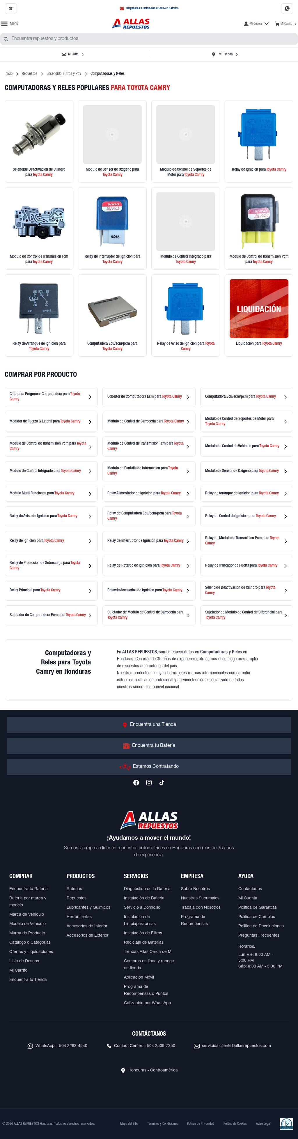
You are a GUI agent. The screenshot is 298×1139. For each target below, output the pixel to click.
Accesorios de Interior (87, 926)
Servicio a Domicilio (142, 908)
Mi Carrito (18, 971)
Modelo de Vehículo (27, 924)
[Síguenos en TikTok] (162, 783)
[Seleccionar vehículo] (73, 54)
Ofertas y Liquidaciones (31, 952)
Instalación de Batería (144, 898)
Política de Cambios (256, 917)
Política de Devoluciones (261, 926)
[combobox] (149, 39)
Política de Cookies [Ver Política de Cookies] (235, 1124)
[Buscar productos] (5, 39)
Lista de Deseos (24, 961)
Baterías (74, 889)
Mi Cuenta (247, 898)
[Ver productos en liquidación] (259, 315)
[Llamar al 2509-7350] (11, 8)
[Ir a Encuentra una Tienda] (149, 725)
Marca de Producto (27, 933)
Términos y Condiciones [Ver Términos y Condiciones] (162, 1124)
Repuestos (29, 74)
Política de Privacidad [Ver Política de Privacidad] (200, 1124)
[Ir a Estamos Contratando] (149, 767)
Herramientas (79, 917)
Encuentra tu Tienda (28, 980)
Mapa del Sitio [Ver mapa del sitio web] (129, 1124)
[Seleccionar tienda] (225, 54)
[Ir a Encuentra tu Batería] (149, 746)
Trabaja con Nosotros (201, 908)
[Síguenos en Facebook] (136, 783)
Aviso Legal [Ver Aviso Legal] (263, 1124)
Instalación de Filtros (143, 933)
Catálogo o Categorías (30, 943)
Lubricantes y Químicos (88, 908)
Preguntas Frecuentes (258, 936)
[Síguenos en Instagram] (149, 783)
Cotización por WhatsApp (147, 1003)
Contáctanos (250, 889)
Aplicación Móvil (139, 978)
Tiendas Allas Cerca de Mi (148, 952)
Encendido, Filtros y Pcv (64, 74)
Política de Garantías (257, 908)
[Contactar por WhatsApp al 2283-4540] (287, 8)
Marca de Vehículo (26, 915)
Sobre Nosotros (195, 889)
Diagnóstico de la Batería (147, 889)
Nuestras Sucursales (200, 898)
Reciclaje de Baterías (144, 943)
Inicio (9, 74)
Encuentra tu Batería (28, 889)
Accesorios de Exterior (88, 936)
